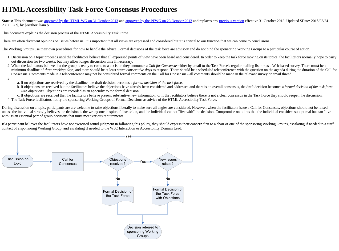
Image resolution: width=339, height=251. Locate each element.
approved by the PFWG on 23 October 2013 (158, 21)
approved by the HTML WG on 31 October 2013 (81, 21)
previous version (231, 21)
